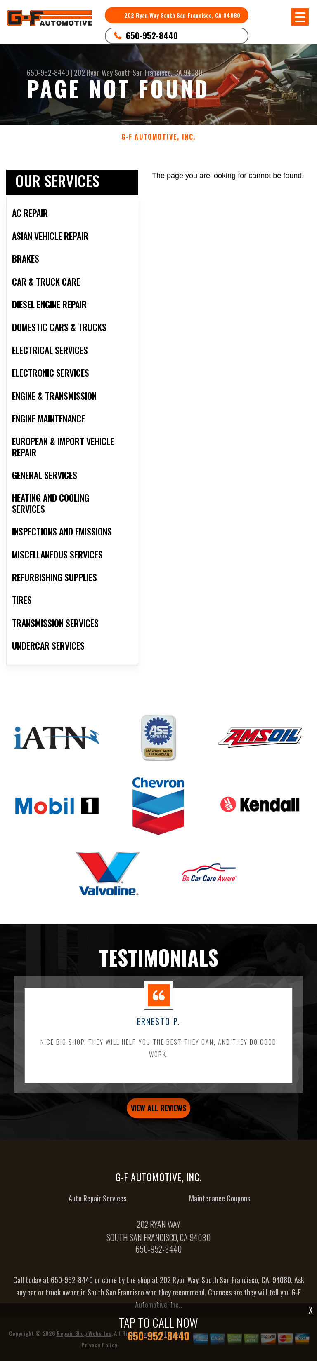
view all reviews (158, 1114)
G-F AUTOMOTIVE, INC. (158, 137)
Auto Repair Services (97, 1204)
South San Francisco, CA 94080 (158, 72)
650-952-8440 (152, 35)
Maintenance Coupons (219, 1204)
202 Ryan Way (93, 72)
